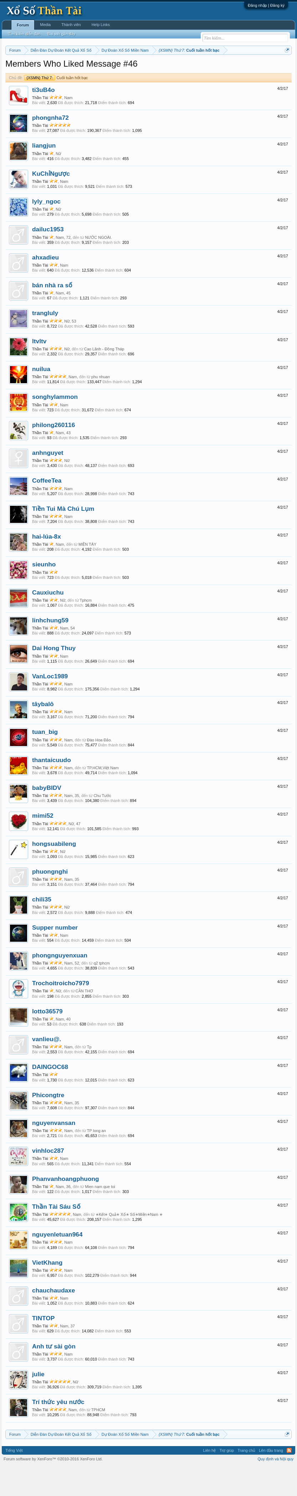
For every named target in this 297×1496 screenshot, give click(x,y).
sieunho (44, 593)
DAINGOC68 (50, 1096)
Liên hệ (209, 1479)
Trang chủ (246, 1479)
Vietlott (84, 68)
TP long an (96, 1160)
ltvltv (39, 370)
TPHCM (98, 1439)
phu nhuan (100, 406)
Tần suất (18, 75)
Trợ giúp (226, 1479)
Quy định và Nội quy (276, 1488)
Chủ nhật (214, 68)
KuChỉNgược (51, 202)
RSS (289, 1479)
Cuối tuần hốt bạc (56, 107)
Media (45, 24)
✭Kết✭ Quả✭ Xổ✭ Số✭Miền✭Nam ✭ (129, 1243)
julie (38, 1403)
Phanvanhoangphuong (65, 1208)
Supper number (55, 956)
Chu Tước (102, 825)
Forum (23, 25)
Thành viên (71, 24)
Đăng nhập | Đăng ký (266, 5)
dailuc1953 (48, 258)
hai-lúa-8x (46, 565)
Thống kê (236, 68)
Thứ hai (101, 68)
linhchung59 (50, 649)
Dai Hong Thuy (54, 677)
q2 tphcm (101, 992)
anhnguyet (47, 481)
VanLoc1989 (50, 705)
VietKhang (47, 1291)
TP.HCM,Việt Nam (103, 797)
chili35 (41, 928)
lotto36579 (47, 1040)
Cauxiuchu (48, 621)
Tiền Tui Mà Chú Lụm (63, 537)
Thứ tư (136, 68)
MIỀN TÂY (87, 574)
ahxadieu (45, 286)
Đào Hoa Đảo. (99, 769)
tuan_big (45, 761)
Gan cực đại (260, 68)
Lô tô (35, 75)
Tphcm (86, 629)
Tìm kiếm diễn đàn (24, 34)
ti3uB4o (43, 119)
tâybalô (43, 733)
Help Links (101, 24)
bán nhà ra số (52, 314)
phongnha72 (50, 146)
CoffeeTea (47, 510)
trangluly (45, 342)
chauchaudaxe (53, 1319)
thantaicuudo (51, 789)
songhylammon (55, 426)
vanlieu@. (46, 1068)
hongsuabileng (54, 872)
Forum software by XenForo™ (53, 1488)
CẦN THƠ (84, 1020)
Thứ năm (154, 68)
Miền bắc (41, 68)
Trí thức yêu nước (58, 1431)
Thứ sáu (175, 68)
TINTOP (43, 1347)
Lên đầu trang (271, 1479)
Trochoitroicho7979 (60, 1012)
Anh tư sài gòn (54, 1375)
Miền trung (64, 68)
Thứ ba (119, 68)
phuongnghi (50, 900)
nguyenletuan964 (57, 1264)
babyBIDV (46, 817)
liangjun (44, 175)
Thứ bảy (194, 68)
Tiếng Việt (14, 1479)
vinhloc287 (48, 1180)
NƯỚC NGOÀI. (98, 266)
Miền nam (19, 68)
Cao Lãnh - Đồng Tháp (104, 378)
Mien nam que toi (100, 1216)
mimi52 (42, 845)
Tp (89, 1076)
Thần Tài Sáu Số (56, 1235)
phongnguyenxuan (59, 984)
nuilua (41, 398)
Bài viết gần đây (61, 34)
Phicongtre (48, 1124)
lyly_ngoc (46, 230)
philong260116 (53, 454)
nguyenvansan (53, 1152)
